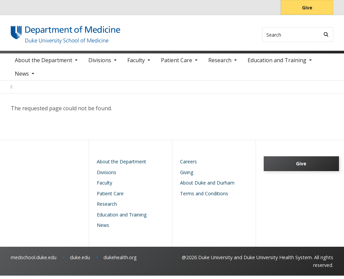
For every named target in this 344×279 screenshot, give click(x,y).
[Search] (326, 34)
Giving (186, 175)
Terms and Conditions (204, 197)
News (22, 77)
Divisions (99, 64)
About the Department (43, 64)
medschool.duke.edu (33, 260)
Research (219, 64)
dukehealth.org (120, 260)
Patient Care (176, 64)
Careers (188, 165)
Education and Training (277, 64)
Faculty (136, 64)
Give (307, 7)
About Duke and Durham (207, 186)
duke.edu (80, 260)
